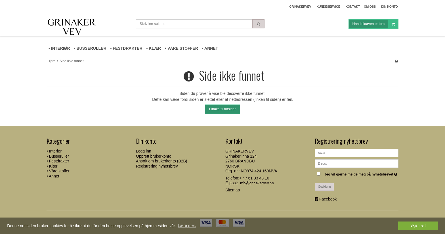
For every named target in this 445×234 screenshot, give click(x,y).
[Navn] (356, 153)
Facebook (328, 199)
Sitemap (232, 190)
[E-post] (356, 163)
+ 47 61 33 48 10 (254, 178)
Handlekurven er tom (375, 24)
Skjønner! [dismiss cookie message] (418, 225)
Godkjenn (324, 186)
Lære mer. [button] (187, 225)
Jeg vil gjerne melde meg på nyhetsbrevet (361, 173)
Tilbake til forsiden (222, 109)
